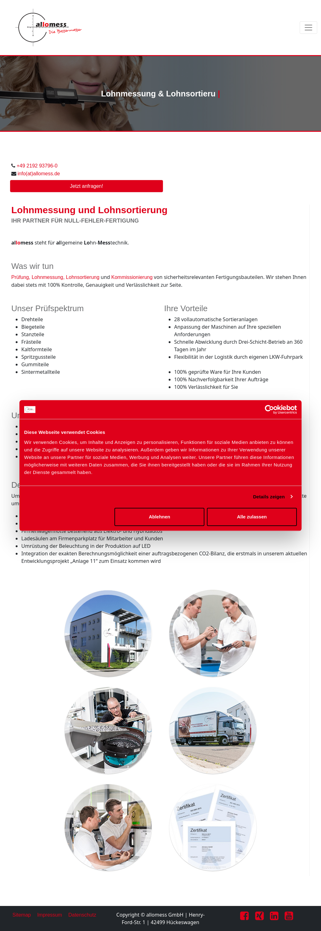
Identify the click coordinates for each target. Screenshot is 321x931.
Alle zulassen (252, 516)
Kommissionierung (132, 277)
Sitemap (22, 915)
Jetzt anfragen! (86, 186)
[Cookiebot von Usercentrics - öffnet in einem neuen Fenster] (269, 409)
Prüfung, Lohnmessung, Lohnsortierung (55, 277)
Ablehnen (159, 516)
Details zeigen (269, 496)
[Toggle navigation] (308, 27)
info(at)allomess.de (39, 173)
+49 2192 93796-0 (37, 165)
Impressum (49, 915)
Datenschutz (82, 915)
